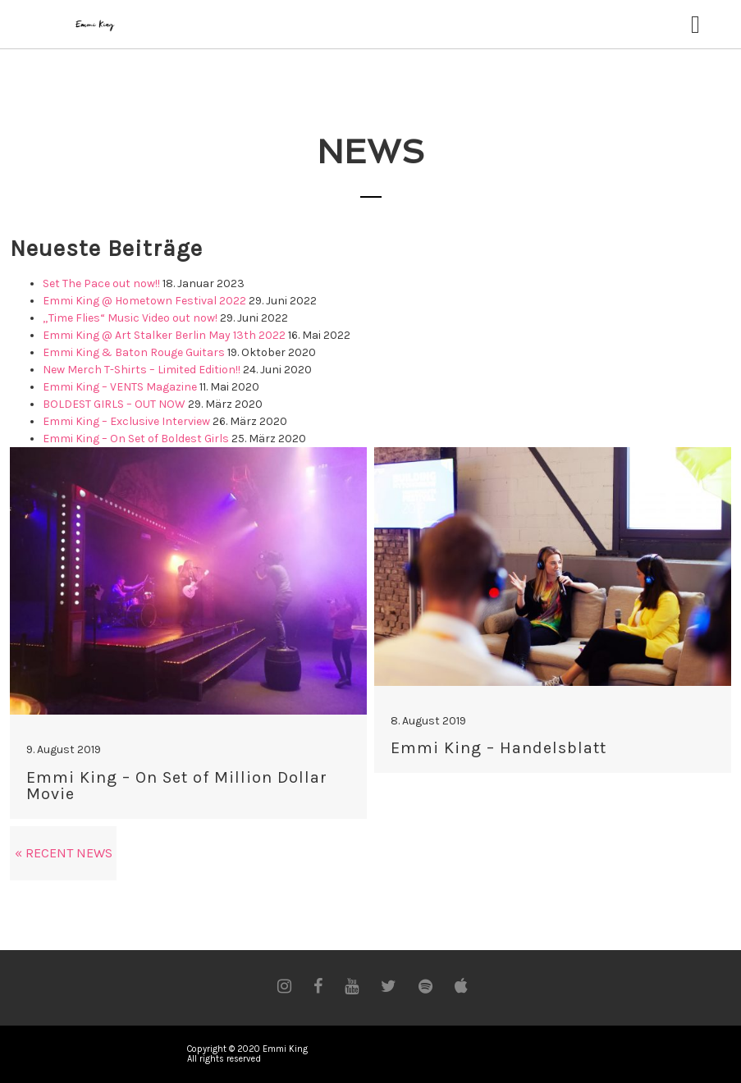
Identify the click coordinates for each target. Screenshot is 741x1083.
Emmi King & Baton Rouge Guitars (134, 352)
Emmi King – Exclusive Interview (126, 421)
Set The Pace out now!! (101, 283)
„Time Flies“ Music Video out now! (130, 318)
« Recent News (63, 853)
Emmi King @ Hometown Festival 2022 (144, 301)
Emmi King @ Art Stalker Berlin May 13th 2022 (164, 335)
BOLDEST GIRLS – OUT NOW (114, 404)
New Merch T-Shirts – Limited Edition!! (141, 370)
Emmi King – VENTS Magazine (120, 387)
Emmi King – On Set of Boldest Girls (136, 439)
